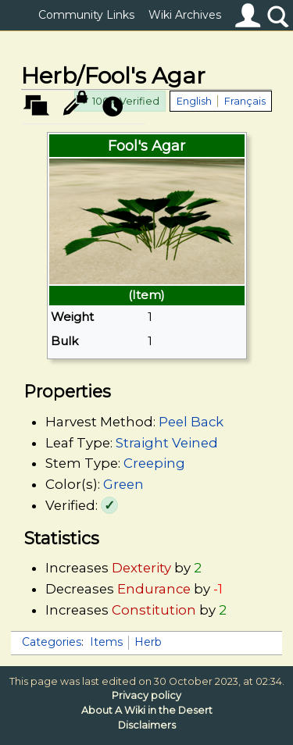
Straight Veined (167, 443)
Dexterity (141, 568)
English (194, 101)
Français (245, 101)
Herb (148, 642)
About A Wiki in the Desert (147, 710)
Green (123, 484)
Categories (51, 642)
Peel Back (191, 422)
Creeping (154, 463)
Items (106, 642)
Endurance (154, 589)
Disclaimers (147, 725)
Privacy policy (146, 695)
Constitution (154, 610)
